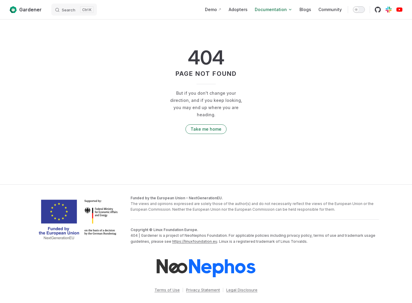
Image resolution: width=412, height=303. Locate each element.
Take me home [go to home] (206, 129)
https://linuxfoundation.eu (194, 241)
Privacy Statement (203, 289)
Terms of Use (167, 289)
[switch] (359, 9)
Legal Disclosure (241, 289)
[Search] (74, 10)
